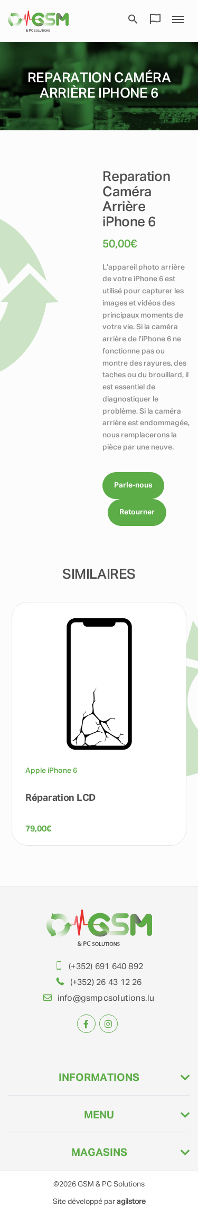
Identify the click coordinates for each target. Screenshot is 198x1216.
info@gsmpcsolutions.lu (106, 998)
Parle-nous (133, 485)
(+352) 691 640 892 (106, 967)
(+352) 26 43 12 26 (106, 983)
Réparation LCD (60, 798)
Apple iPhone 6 (51, 770)
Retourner (137, 512)
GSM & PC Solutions (111, 1184)
